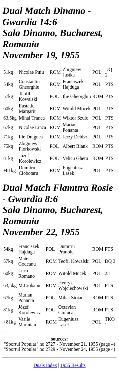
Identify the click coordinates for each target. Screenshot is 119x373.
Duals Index (45, 365)
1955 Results (72, 365)
